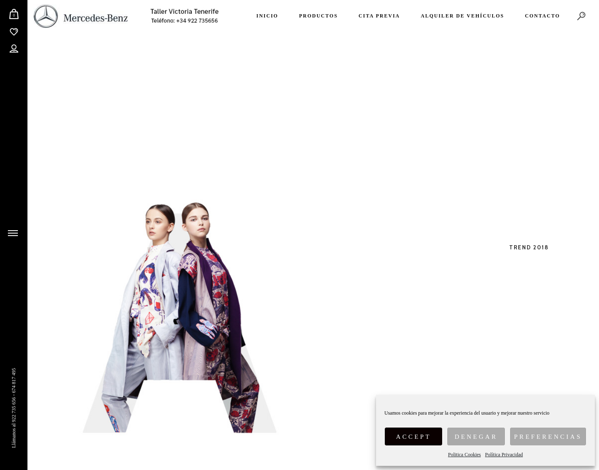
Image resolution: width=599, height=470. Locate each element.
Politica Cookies (464, 455)
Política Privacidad (504, 455)
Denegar (476, 436)
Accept (413, 436)
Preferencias (548, 436)
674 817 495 (14, 380)
